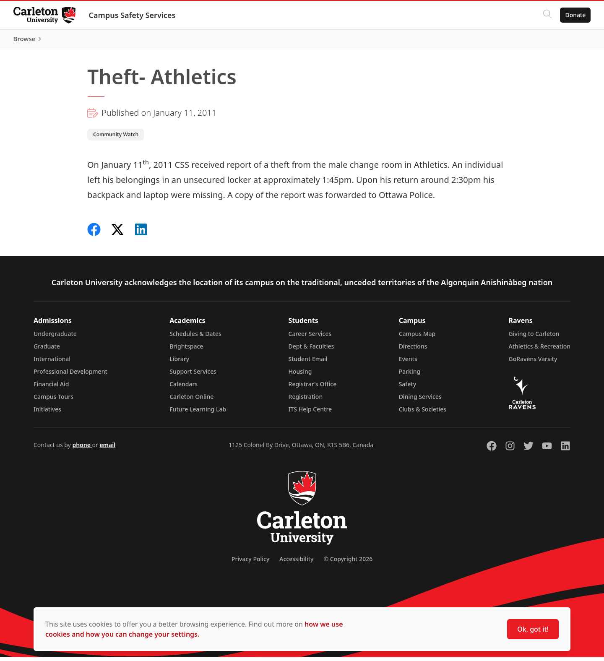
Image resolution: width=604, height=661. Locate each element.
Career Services (310, 337)
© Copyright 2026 (347, 563)
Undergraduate (55, 337)
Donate (575, 15)
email (107, 449)
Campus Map (417, 337)
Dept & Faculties (311, 350)
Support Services (192, 375)
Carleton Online (191, 400)
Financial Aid (51, 388)
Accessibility (296, 563)
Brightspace (186, 350)
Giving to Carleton (534, 337)
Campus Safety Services (132, 15)
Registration (306, 400)
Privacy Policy (250, 563)
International (52, 363)
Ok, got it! (533, 629)
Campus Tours (53, 400)
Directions (413, 350)
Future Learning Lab (197, 413)
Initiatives (47, 413)
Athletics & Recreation (539, 350)
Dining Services (420, 400)
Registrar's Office (313, 388)
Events (408, 363)
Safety (408, 388)
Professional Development (70, 375)
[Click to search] (547, 15)
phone (82, 449)
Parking (410, 375)
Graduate (47, 350)
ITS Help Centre (310, 413)
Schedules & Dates (195, 337)
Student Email (308, 363)
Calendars (183, 388)
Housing (300, 375)
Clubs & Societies (422, 413)
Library (179, 363)
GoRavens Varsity (533, 363)
